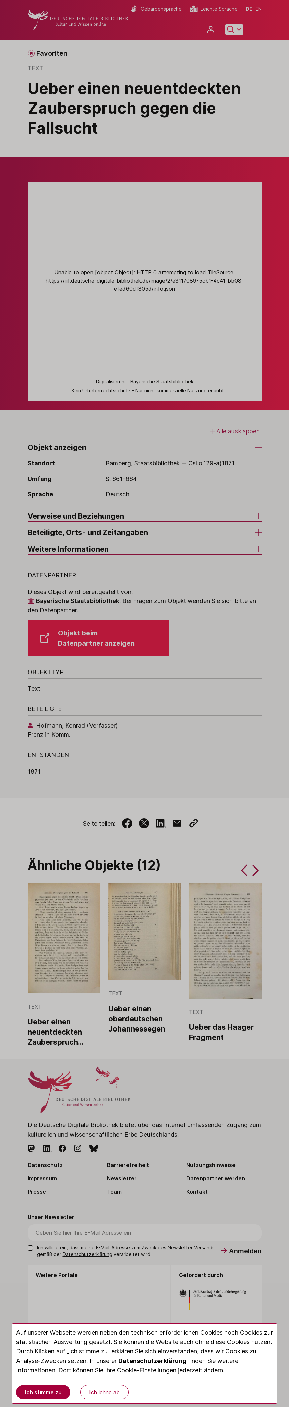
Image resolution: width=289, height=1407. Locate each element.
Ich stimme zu (43, 1392)
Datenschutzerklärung (152, 1360)
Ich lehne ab (104, 1392)
